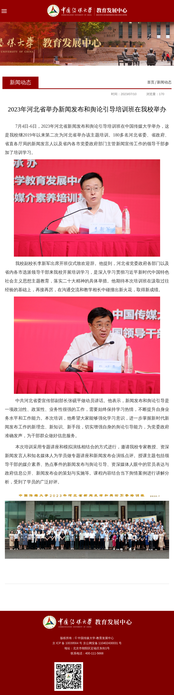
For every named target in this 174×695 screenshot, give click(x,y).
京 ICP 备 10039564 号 (67, 643)
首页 (151, 82)
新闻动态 (164, 82)
